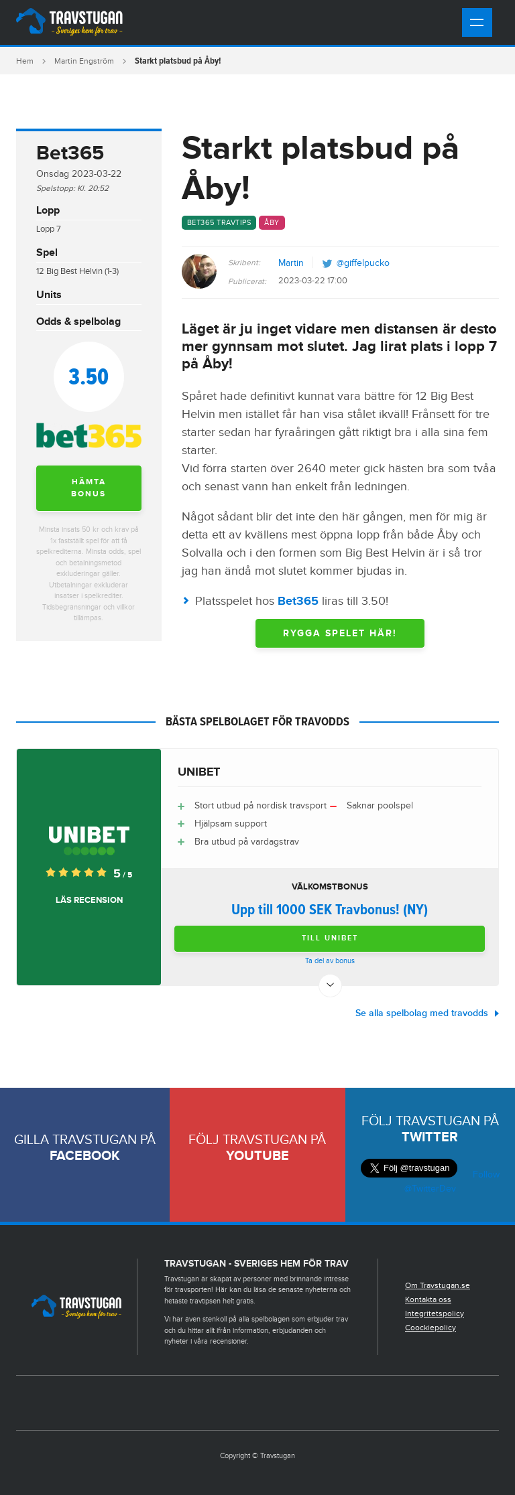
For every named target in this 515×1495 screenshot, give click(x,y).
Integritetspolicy (434, 1313)
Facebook (85, 1156)
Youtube (257, 1156)
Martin (291, 263)
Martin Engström (84, 61)
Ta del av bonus (330, 960)
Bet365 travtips (219, 222)
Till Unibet (330, 938)
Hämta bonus (88, 488)
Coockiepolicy (430, 1327)
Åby (272, 222)
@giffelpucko (363, 263)
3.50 (88, 376)
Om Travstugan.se (437, 1285)
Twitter (430, 1137)
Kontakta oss (428, 1299)
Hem (25, 61)
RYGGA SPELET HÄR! (340, 633)
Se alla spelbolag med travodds (421, 1013)
